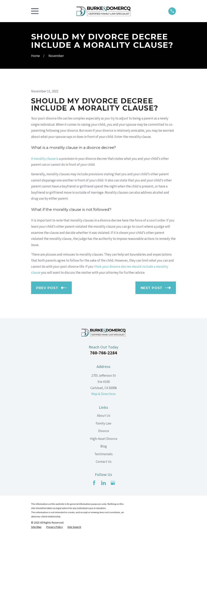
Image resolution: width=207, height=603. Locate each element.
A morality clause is (44, 226)
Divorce (103, 498)
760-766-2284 (103, 420)
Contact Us (103, 529)
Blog (103, 514)
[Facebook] (94, 550)
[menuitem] (36, 595)
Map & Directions (103, 461)
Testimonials (103, 522)
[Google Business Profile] (112, 550)
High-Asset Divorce (103, 506)
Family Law (103, 491)
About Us (103, 483)
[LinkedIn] (103, 550)
